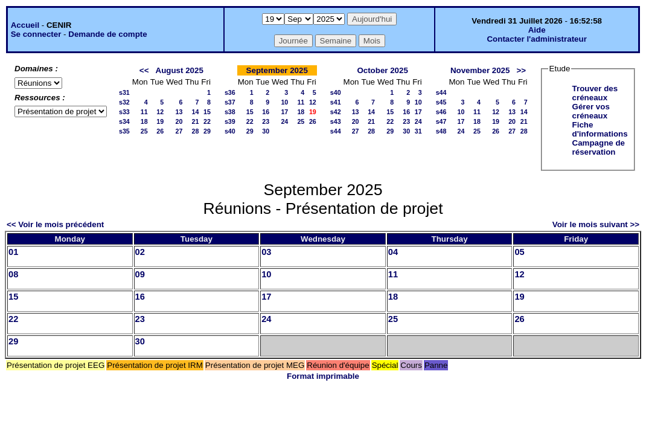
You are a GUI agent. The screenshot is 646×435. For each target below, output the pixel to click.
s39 (230, 121)
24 (284, 121)
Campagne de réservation (598, 147)
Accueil (25, 25)
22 (207, 121)
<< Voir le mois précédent (55, 224)
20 (179, 121)
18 (144, 121)
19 (160, 121)
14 (195, 111)
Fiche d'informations (600, 129)
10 (284, 102)
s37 (230, 102)
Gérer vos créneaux (591, 111)
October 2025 (382, 70)
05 (519, 252)
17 (284, 111)
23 (265, 121)
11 (144, 111)
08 (13, 274)
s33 (124, 111)
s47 (441, 121)
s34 (124, 121)
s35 (124, 131)
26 (160, 131)
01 (13, 252)
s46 (441, 111)
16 (265, 111)
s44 (335, 131)
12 (160, 111)
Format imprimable (323, 376)
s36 (230, 92)
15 (207, 111)
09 (140, 274)
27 (179, 131)
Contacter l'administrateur (536, 39)
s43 (335, 121)
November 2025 (480, 70)
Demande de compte (107, 34)
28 (195, 131)
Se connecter (36, 34)
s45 (441, 102)
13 (179, 111)
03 (266, 252)
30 (265, 131)
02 (140, 252)
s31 (124, 92)
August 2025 (179, 70)
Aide (537, 29)
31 (418, 131)
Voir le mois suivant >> (595, 224)
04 (393, 252)
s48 (441, 131)
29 (207, 131)
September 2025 (277, 70)
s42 (335, 111)
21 (195, 121)
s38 (230, 111)
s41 (335, 102)
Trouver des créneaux (595, 93)
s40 (230, 131)
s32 (124, 102)
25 (144, 131)
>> (521, 70)
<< (144, 70)
